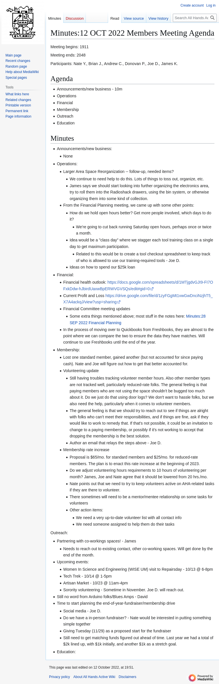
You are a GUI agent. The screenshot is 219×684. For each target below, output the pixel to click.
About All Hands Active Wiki (94, 677)
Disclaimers (127, 677)
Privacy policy (59, 677)
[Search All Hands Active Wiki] (195, 18)
